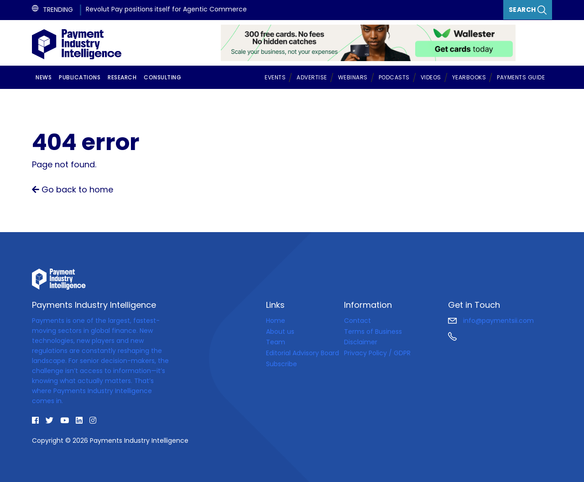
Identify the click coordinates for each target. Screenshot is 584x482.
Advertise (312, 77)
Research (122, 77)
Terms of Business (373, 331)
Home (275, 320)
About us (280, 331)
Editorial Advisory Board (302, 353)
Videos (431, 77)
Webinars (353, 77)
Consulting (162, 77)
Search (528, 10)
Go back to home (72, 189)
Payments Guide (521, 77)
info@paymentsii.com (491, 320)
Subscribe (281, 363)
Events (275, 77)
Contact (357, 320)
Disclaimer (360, 342)
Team (275, 342)
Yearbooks (469, 77)
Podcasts (394, 77)
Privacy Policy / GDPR (377, 353)
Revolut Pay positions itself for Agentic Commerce (166, 9)
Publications (79, 77)
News (44, 77)
